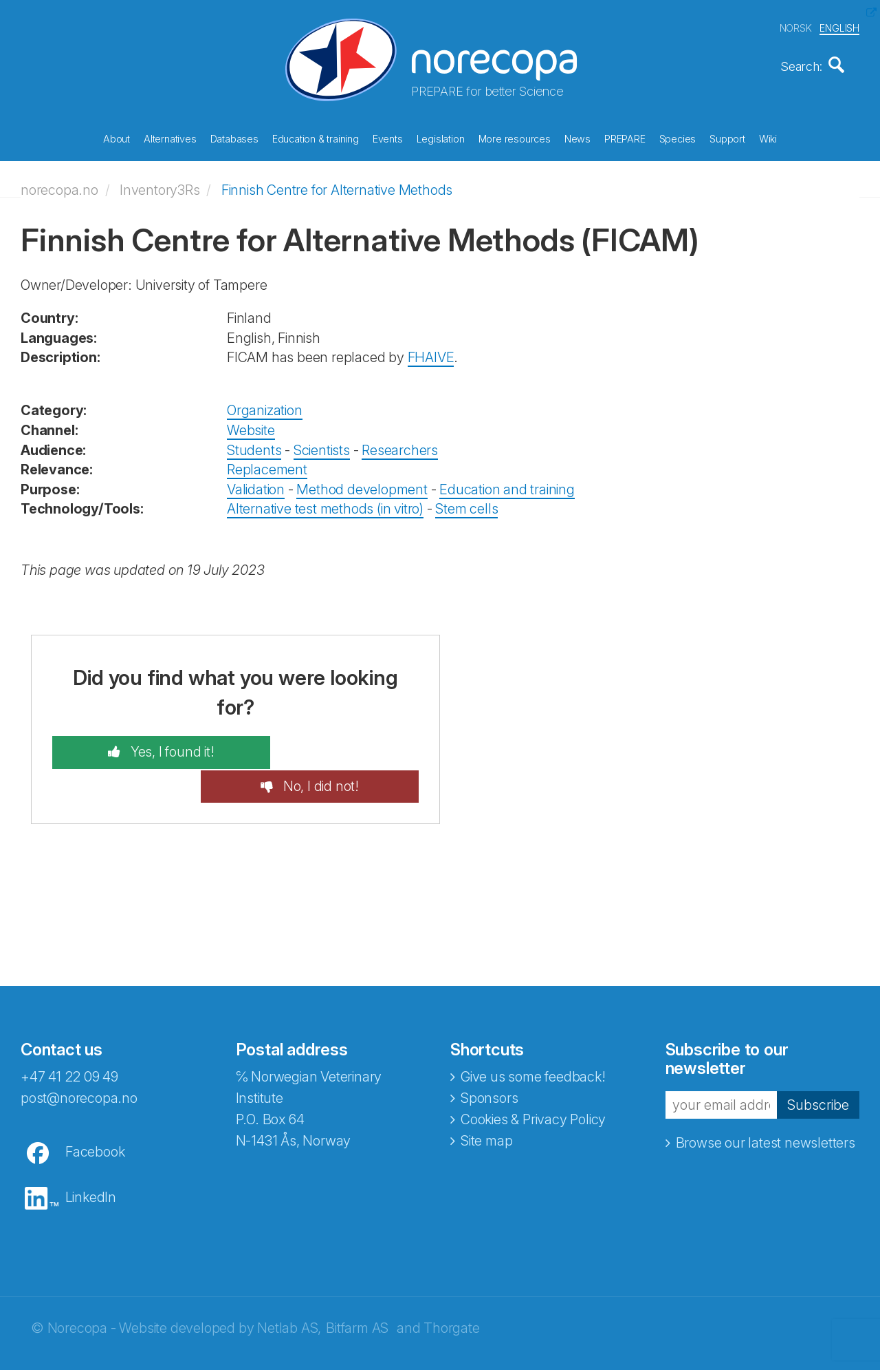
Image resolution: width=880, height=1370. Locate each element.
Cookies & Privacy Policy (533, 1081)
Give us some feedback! (533, 1038)
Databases (234, 137)
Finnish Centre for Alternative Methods (336, 185)
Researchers (400, 445)
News (577, 137)
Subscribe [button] (818, 1066)
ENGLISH (839, 26)
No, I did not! (340, 747)
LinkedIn (90, 1158)
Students (254, 445)
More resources (514, 137)
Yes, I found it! (150, 747)
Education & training (315, 137)
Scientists (322, 445)
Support (727, 137)
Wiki (768, 137)
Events (388, 137)
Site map (486, 1102)
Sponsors (489, 1059)
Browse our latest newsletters (765, 1105)
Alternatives (170, 137)
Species (677, 137)
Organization (264, 406)
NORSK (796, 26)
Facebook (94, 1113)
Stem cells (466, 504)
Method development (361, 484)
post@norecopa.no (79, 1059)
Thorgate (451, 1289)
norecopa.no (59, 185)
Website (251, 425)
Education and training (507, 484)
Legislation (441, 137)
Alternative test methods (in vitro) (325, 504)
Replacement (267, 464)
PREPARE (625, 137)
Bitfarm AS (357, 1289)
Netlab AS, (289, 1289)
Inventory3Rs (160, 185)
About (116, 137)
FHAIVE (431, 353)
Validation (256, 484)
